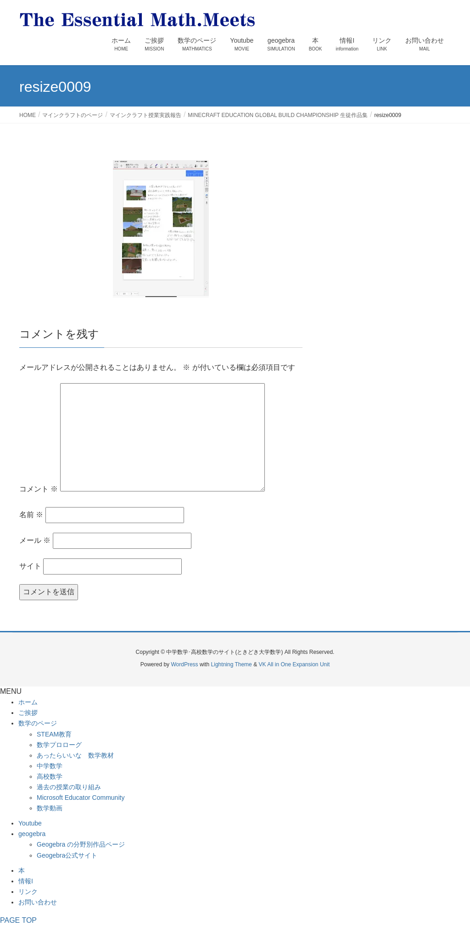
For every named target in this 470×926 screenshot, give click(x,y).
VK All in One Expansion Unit (294, 664)
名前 (31, 515)
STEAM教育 (54, 734)
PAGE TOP (18, 920)
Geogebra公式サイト (67, 855)
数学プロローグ (59, 744)
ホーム (28, 702)
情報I (25, 881)
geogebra (31, 833)
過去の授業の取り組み (69, 787)
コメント (38, 489)
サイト (30, 566)
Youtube (30, 823)
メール (34, 540)
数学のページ (37, 723)
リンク (28, 891)
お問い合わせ (37, 902)
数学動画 (49, 808)
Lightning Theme (231, 664)
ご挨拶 (28, 712)
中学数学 (49, 766)
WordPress (184, 664)
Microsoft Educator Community (80, 797)
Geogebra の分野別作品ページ (81, 844)
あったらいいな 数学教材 (75, 755)
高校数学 (49, 776)
